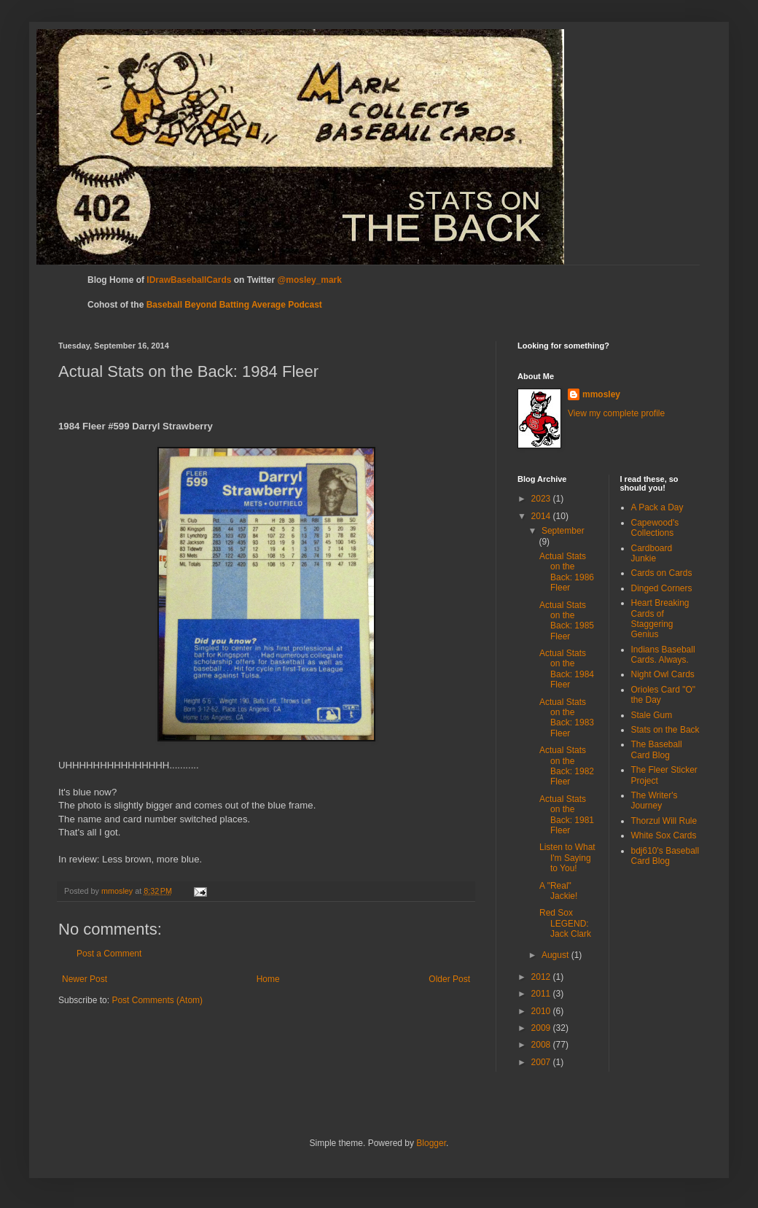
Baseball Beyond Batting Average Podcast (234, 305)
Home (268, 979)
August (556, 955)
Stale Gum (652, 715)
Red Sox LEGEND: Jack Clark (565, 923)
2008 (542, 1045)
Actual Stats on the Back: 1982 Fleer (566, 766)
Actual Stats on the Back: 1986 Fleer (566, 572)
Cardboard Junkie (652, 553)
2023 (542, 499)
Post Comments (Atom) (157, 1000)
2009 (542, 1028)
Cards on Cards (661, 573)
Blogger (431, 1143)
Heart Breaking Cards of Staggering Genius (660, 618)
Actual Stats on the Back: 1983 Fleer (566, 718)
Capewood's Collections (655, 528)
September (563, 531)
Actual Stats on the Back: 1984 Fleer (566, 669)
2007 (542, 1062)
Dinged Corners (661, 588)
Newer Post (84, 979)
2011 (542, 994)
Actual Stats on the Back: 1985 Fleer (566, 621)
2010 (542, 1011)
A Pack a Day (657, 507)
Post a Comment (109, 953)
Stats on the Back (665, 730)
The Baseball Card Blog (656, 749)
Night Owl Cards (663, 674)
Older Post (449, 979)
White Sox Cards (664, 835)
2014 (542, 516)
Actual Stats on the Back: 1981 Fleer (566, 814)
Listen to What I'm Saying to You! (567, 857)
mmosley (601, 394)
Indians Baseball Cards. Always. (663, 654)
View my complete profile (616, 413)
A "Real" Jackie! (558, 891)
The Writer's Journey (654, 800)
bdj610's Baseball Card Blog (665, 856)
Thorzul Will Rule (664, 821)
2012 (542, 977)
